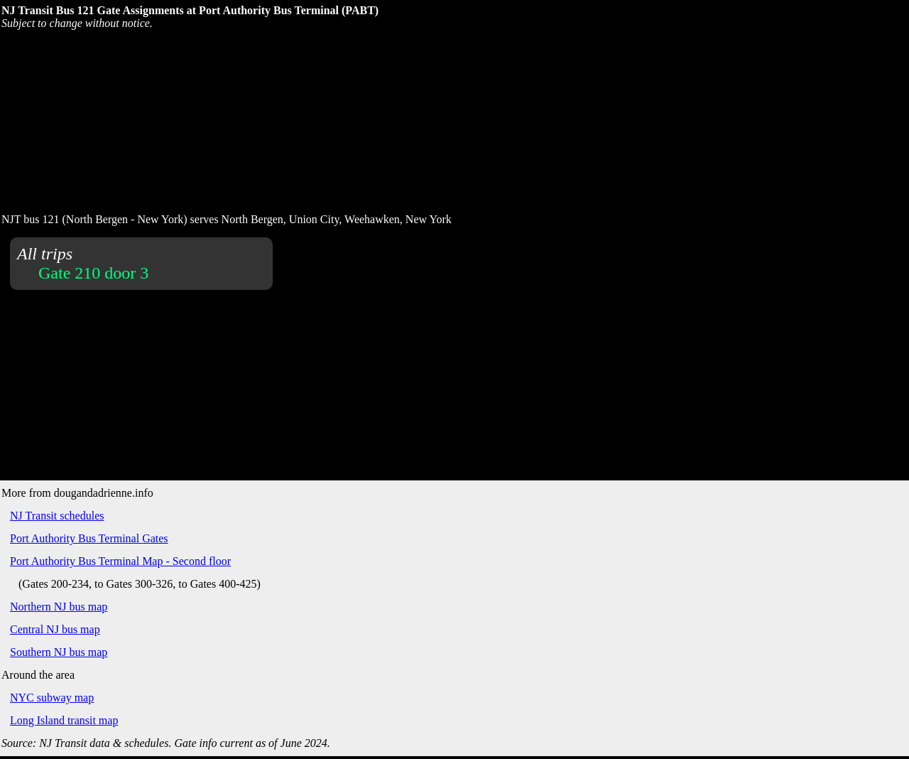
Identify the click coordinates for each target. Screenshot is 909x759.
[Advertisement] (344, 120)
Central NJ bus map (55, 629)
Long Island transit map (64, 720)
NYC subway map (52, 697)
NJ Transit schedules (57, 516)
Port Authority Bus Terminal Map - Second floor (120, 561)
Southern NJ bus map (58, 652)
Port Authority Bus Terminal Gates (89, 538)
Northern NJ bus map (58, 607)
